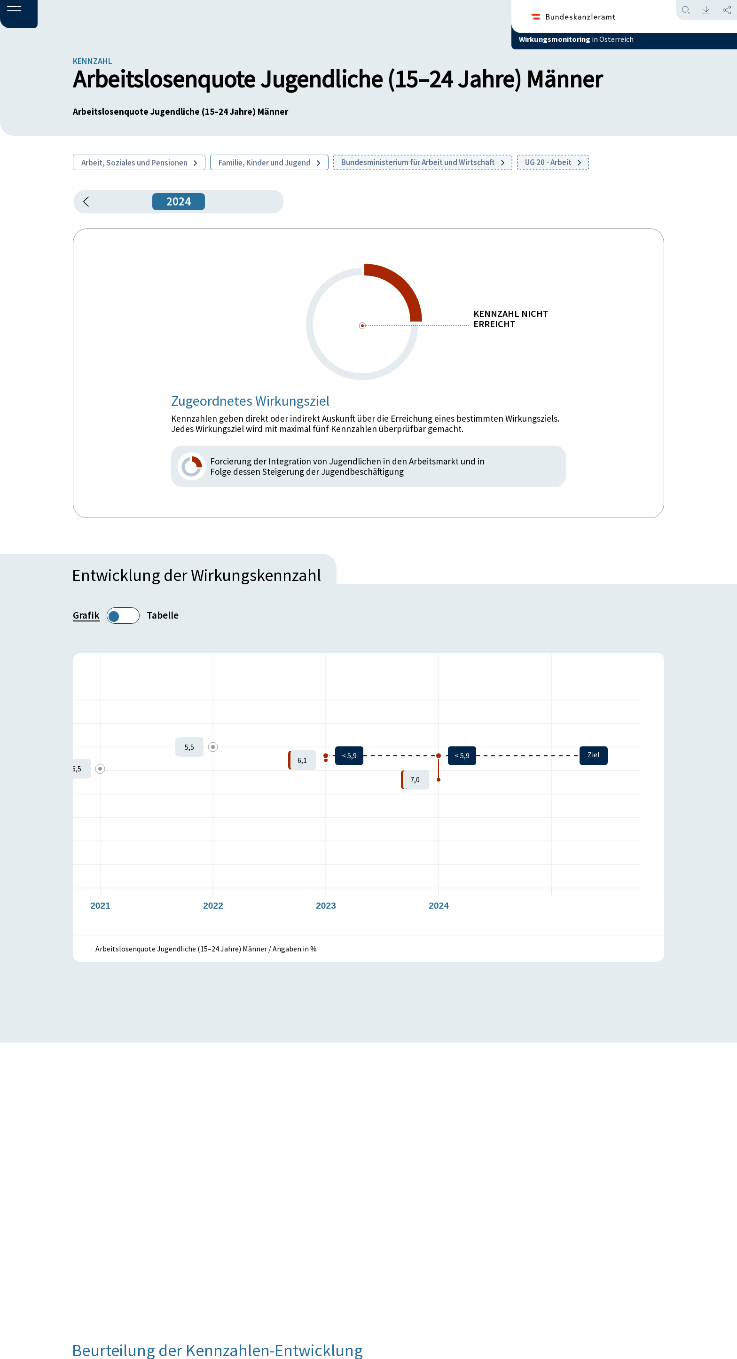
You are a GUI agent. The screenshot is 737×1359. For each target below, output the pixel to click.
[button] (19, 14)
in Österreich (612, 46)
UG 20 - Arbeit (553, 162)
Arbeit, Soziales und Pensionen (139, 162)
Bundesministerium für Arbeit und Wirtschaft (422, 162)
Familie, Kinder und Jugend (269, 162)
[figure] (368, 794)
